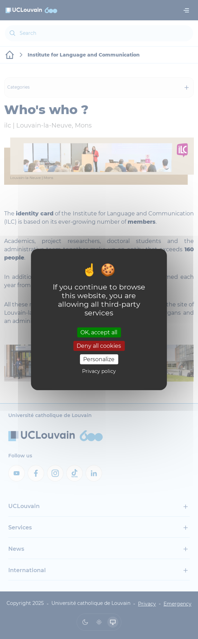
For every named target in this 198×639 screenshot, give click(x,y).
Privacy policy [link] (99, 371)
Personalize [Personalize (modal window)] (99, 359)
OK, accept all (98, 332)
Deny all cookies (99, 346)
